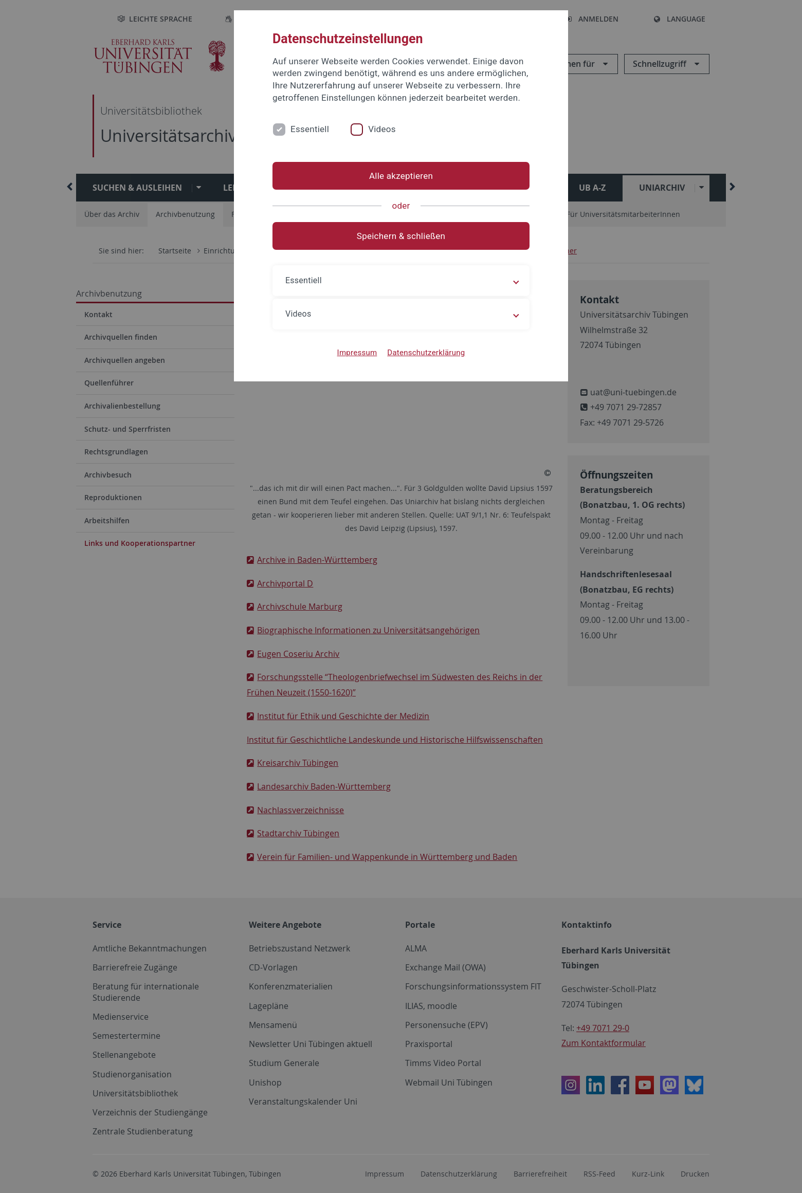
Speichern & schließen (401, 236)
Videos (382, 129)
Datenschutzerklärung (426, 352)
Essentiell (309, 129)
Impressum (357, 352)
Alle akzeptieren (401, 176)
